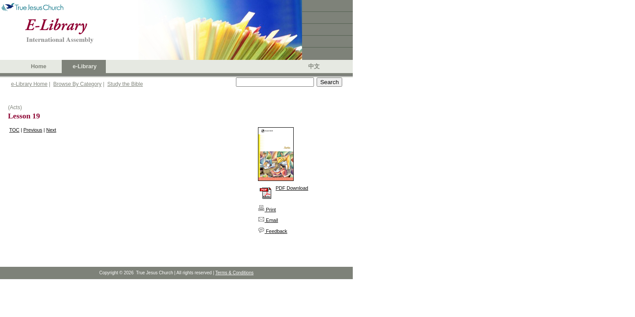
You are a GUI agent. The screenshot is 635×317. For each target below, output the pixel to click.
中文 (314, 66)
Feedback (272, 231)
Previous (32, 130)
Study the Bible (125, 84)
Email (268, 220)
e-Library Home (29, 84)
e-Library (85, 66)
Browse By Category (77, 84)
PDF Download (292, 188)
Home (38, 66)
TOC (14, 130)
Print (267, 209)
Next (51, 130)
